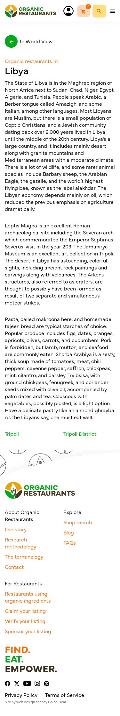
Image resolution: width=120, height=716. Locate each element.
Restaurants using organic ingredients (28, 597)
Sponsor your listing (28, 630)
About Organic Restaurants (22, 515)
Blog (68, 532)
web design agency (31, 702)
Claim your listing (25, 610)
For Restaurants (23, 583)
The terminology (24, 556)
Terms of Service (64, 694)
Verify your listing (25, 620)
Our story (16, 529)
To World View (28, 41)
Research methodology (20, 543)
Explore (72, 511)
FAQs (69, 542)
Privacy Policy (21, 694)
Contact (14, 566)
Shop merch (77, 522)
